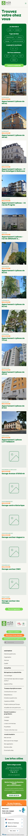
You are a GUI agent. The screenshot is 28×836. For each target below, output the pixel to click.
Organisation (7, 657)
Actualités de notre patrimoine (14, 639)
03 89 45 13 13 (14, 795)
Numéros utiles (8, 747)
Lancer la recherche (14, 65)
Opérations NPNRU (9, 701)
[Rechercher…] (15, 642)
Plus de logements (14, 609)
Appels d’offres (8, 684)
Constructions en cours (10, 691)
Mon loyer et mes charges (14, 635)
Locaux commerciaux (10, 723)
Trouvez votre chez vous (10, 730)
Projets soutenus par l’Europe (12, 704)
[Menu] (25, 3)
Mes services (7, 737)
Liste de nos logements (14, 775)
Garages (6, 720)
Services (6, 660)
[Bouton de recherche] (5, 642)
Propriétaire (7, 726)
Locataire (6, 717)
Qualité (6, 663)
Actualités (7, 668)
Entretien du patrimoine (10, 698)
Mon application (8, 744)
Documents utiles (9, 750)
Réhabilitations (8, 695)
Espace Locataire (14, 632)
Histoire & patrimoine (10, 654)
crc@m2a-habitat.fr (14, 770)
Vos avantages (8, 675)
